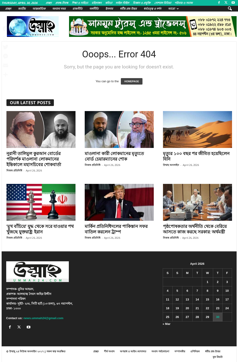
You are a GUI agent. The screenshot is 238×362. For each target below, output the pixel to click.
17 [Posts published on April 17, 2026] (227, 299)
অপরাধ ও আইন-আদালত (133, 351)
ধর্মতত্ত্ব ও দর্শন (152, 9)
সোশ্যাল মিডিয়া (162, 3)
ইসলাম (109, 9)
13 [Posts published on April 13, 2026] (187, 299)
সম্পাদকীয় (179, 351)
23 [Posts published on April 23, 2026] (217, 308)
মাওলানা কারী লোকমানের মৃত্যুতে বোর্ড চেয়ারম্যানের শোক (114, 156)
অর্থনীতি (94, 9)
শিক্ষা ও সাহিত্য (80, 3)
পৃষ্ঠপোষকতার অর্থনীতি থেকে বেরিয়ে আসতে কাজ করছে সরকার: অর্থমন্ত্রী (195, 229)
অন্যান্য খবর (59, 9)
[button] (230, 9)
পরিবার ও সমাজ (183, 3)
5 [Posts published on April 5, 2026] (177, 290)
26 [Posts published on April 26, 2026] (177, 317)
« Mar (167, 324)
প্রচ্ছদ (49, 3)
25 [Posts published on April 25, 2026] (167, 317)
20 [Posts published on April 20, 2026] (187, 308)
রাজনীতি (77, 9)
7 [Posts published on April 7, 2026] (197, 290)
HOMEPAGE (131, 81)
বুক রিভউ (218, 357)
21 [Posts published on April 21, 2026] (197, 308)
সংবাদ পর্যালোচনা (160, 351)
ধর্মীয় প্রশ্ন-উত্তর (128, 9)
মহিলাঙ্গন (97, 3)
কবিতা (108, 3)
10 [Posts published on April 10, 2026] (227, 290)
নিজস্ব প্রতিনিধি (14, 170)
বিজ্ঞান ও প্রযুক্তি (142, 3)
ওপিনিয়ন (195, 351)
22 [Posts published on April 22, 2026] (207, 308)
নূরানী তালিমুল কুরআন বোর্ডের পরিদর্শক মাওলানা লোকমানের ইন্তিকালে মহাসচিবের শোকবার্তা (33, 159)
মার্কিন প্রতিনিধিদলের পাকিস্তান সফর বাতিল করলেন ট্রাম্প (116, 229)
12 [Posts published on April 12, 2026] (177, 299)
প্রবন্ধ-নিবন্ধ (61, 3)
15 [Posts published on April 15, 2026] (207, 299)
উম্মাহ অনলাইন (171, 165)
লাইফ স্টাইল (122, 3)
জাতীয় (22, 9)
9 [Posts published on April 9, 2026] (217, 290)
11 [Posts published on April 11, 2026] (167, 299)
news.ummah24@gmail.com (43, 318)
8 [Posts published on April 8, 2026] (207, 290)
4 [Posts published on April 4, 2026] (167, 290)
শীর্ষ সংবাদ (109, 351)
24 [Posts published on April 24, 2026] (227, 308)
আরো (173, 9)
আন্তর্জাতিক (38, 9)
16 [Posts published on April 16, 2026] (217, 299)
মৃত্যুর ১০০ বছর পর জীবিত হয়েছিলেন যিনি (196, 156)
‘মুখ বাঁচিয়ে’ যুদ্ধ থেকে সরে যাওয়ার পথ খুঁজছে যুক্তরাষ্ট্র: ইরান (40, 229)
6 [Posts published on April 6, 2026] (187, 290)
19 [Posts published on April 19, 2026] (177, 308)
